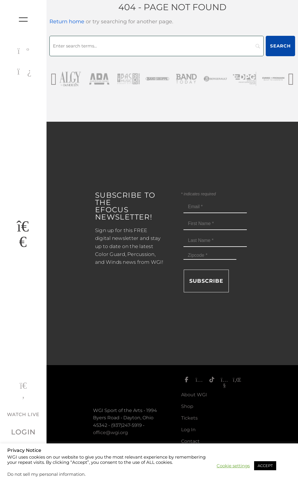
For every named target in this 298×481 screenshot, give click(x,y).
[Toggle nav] (23, 19)
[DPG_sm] (261, 79)
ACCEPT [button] (265, 465)
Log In (188, 429)
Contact (190, 441)
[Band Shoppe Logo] (174, 79)
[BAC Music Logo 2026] (145, 79)
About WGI (194, 394)
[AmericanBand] (116, 79)
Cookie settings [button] (233, 465)
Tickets (189, 418)
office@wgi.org (110, 432)
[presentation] (53, 79)
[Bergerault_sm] (232, 79)
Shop (187, 406)
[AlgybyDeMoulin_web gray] (87, 79)
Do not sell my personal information (46, 474)
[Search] (156, 46)
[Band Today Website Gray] (203, 79)
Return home (66, 21)
